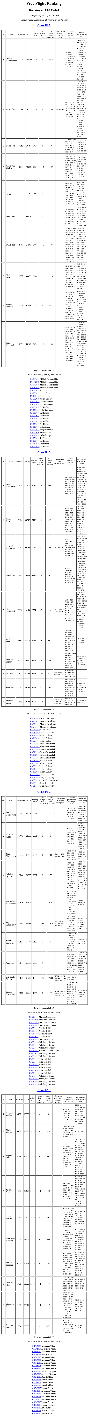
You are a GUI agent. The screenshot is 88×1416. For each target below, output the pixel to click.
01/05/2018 (35, 407)
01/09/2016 (35, 435)
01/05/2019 (35, 390)
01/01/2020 (35, 379)
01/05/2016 (35, 441)
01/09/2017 (35, 418)
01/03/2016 (35, 444)
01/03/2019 (35, 393)
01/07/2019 (35, 388)
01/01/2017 (35, 430)
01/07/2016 (35, 438)
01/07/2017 (35, 421)
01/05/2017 (35, 424)
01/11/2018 (34, 399)
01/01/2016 (35, 446)
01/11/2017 (34, 416)
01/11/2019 (34, 382)
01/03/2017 (35, 427)
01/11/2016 (34, 432)
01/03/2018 (35, 410)
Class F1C (44, 791)
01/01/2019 (35, 396)
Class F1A (44, 25)
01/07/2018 (35, 404)
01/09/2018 (35, 402)
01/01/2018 (35, 413)
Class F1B (43, 452)
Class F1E (43, 1090)
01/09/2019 (35, 385)
